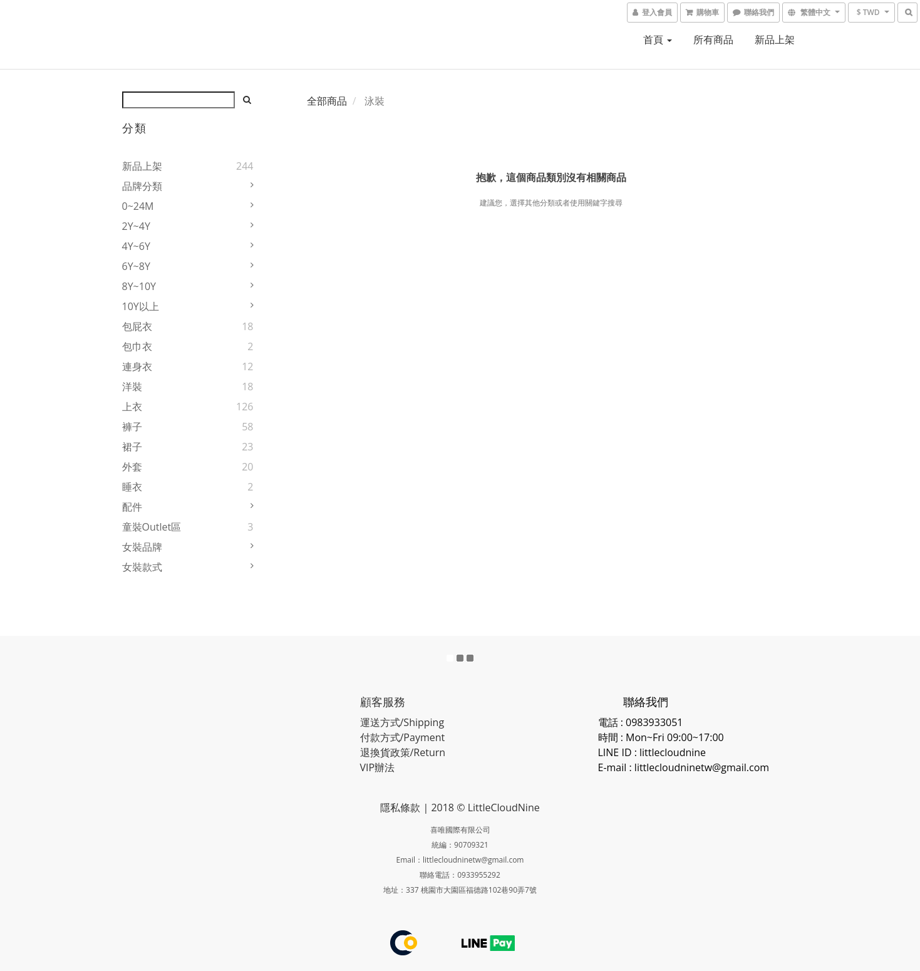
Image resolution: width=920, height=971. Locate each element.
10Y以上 (140, 306)
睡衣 (132, 487)
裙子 (132, 447)
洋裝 (132, 386)
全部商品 (327, 101)
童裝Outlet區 (152, 527)
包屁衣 (137, 326)
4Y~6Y (136, 246)
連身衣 (137, 366)
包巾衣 (137, 346)
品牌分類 (142, 186)
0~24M (138, 206)
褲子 (132, 427)
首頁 (657, 39)
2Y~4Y (136, 226)
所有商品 (713, 39)
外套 (132, 467)
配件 (132, 507)
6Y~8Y (136, 266)
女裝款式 (142, 567)
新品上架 (775, 39)
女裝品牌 (142, 547)
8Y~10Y (139, 286)
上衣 (132, 406)
